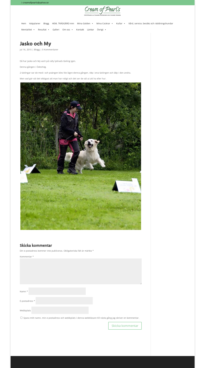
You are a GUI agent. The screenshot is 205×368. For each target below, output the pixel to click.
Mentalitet (28, 30)
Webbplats (25, 310)
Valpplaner (34, 23)
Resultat (44, 30)
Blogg (46, 23)
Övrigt (101, 30)
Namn (24, 291)
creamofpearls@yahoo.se (36, 2)
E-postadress (27, 300)
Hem (23, 23)
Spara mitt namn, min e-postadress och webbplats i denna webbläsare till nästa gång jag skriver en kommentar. (81, 317)
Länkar (90, 29)
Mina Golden (85, 23)
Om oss (67, 30)
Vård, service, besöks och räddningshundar (150, 23)
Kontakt (80, 29)
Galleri (56, 29)
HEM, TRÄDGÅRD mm (63, 23)
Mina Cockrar (104, 23)
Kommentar (27, 256)
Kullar (120, 23)
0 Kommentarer (50, 49)
